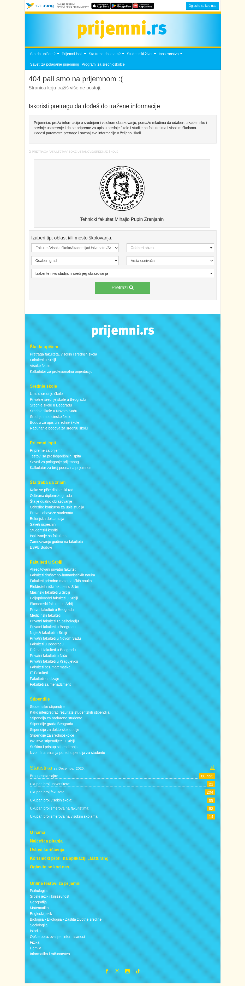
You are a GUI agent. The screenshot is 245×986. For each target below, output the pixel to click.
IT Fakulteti (39, 674)
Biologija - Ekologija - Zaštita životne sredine (66, 920)
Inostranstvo (171, 56)
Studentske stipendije (47, 708)
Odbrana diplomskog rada (51, 496)
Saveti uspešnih (43, 525)
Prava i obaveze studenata (51, 514)
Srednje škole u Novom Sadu (53, 412)
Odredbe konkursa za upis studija (57, 508)
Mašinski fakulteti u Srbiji (50, 593)
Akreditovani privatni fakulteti (53, 570)
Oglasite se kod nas (202, 6)
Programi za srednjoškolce (103, 66)
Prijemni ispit (74, 56)
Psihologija (39, 892)
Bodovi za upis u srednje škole (54, 423)
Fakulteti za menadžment (50, 685)
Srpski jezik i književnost (49, 897)
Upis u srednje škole (46, 395)
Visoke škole (40, 367)
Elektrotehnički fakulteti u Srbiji (55, 588)
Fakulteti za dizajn (44, 680)
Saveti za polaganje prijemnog (54, 66)
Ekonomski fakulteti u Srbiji (52, 605)
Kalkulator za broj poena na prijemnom (61, 469)
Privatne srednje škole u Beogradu (58, 400)
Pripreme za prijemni (46, 451)
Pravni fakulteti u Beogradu (52, 611)
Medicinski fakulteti (45, 616)
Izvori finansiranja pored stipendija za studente (67, 754)
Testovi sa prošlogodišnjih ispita (55, 457)
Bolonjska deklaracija (47, 519)
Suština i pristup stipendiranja (54, 748)
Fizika (35, 943)
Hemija (35, 949)
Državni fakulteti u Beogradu (53, 651)
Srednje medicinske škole (50, 418)
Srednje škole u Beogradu (51, 406)
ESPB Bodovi (41, 548)
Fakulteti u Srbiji (43, 361)
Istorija (35, 932)
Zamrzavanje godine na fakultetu (56, 542)
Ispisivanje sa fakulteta (48, 537)
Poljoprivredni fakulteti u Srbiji (54, 599)
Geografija (38, 903)
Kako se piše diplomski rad (52, 491)
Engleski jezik (41, 915)
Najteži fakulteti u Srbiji (48, 634)
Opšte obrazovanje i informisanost (57, 938)
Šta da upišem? (45, 56)
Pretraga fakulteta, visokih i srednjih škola (63, 355)
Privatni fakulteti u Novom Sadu (55, 639)
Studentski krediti (44, 531)
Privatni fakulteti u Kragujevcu (54, 662)
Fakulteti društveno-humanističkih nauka (62, 576)
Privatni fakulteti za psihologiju (54, 622)
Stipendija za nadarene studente (56, 719)
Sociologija (39, 926)
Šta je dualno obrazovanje (51, 502)
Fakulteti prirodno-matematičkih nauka (61, 582)
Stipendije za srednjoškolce (52, 736)
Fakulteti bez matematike (50, 668)
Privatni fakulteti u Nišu (48, 657)
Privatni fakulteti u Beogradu (53, 628)
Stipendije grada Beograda (51, 725)
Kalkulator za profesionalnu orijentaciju (61, 373)
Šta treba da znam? (107, 56)
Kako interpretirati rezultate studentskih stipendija (70, 713)
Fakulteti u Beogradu (47, 645)
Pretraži (122, 288)
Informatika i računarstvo (50, 955)
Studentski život (142, 56)
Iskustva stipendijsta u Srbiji (52, 742)
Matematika (39, 909)
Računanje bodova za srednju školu (59, 429)
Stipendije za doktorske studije (54, 731)
